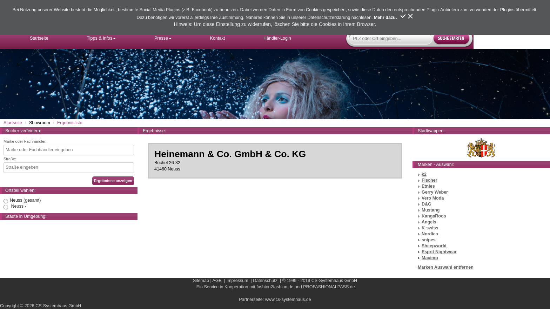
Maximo (430, 257)
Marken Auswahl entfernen (446, 267)
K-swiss (430, 228)
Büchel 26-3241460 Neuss (275, 160)
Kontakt (217, 38)
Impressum (237, 280)
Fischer (429, 180)
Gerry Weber (435, 192)
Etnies (428, 186)
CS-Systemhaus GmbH (334, 280)
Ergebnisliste (69, 122)
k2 (424, 174)
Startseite (39, 38)
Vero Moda (433, 198)
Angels (429, 222)
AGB (216, 280)
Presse (163, 38)
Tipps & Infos (101, 38)
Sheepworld (434, 245)
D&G (426, 204)
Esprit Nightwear (439, 251)
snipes (429, 239)
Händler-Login (277, 38)
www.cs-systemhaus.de (288, 299)
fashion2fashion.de (274, 286)
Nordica (430, 233)
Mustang (431, 210)
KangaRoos (434, 216)
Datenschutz (265, 280)
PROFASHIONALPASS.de (329, 286)
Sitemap (201, 280)
